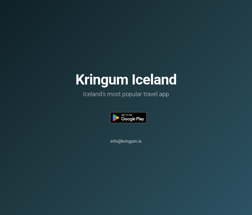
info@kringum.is (126, 141)
